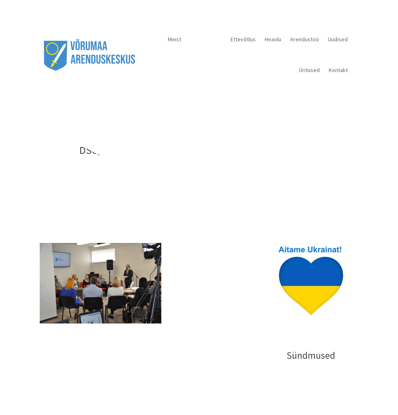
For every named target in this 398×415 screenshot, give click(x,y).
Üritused (309, 70)
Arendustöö (304, 39)
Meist (174, 39)
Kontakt (338, 70)
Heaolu (273, 39)
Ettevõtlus (243, 39)
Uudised (338, 39)
